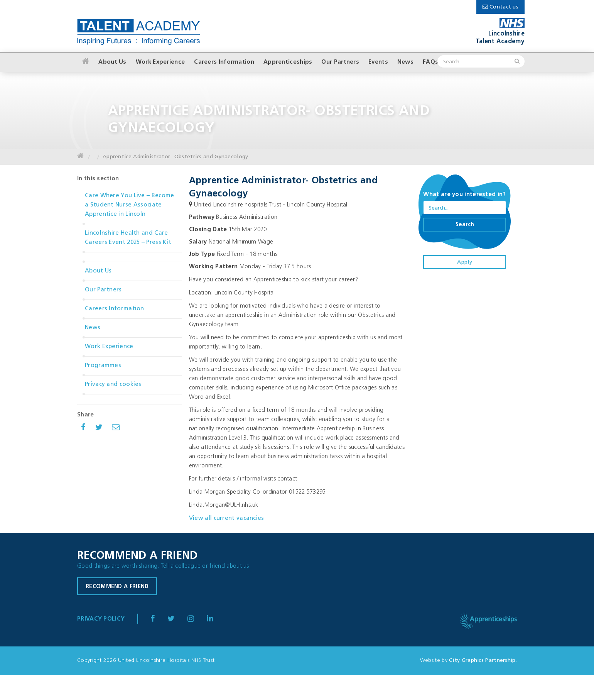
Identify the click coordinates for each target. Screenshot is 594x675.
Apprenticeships (287, 62)
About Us (112, 62)
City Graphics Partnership (482, 660)
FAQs (430, 62)
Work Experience (160, 62)
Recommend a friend (117, 587)
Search (465, 225)
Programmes (103, 366)
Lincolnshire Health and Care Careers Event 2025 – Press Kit (128, 237)
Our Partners (340, 62)
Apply (464, 262)
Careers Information (224, 62)
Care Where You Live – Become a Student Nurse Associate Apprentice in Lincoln (129, 205)
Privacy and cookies (113, 384)
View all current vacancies (226, 518)
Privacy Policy (101, 619)
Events (378, 62)
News (405, 62)
